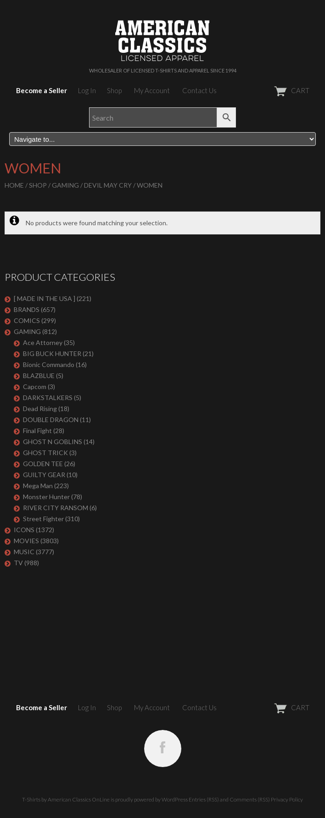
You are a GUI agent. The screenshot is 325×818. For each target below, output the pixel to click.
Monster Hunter (46, 497)
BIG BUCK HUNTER (52, 353)
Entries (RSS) (204, 799)
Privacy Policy (287, 799)
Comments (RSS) (250, 799)
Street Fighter (43, 519)
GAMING (65, 185)
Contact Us (199, 90)
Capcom (34, 386)
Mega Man (38, 486)
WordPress (175, 799)
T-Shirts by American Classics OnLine (66, 799)
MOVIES (26, 541)
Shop (114, 90)
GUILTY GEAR (44, 475)
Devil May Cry (108, 185)
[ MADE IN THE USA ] (44, 298)
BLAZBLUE (39, 375)
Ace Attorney (42, 342)
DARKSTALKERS (48, 397)
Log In (87, 90)
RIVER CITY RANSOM (55, 508)
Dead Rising (40, 408)
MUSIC (24, 552)
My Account (152, 90)
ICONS (24, 530)
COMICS (27, 320)
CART (269, 90)
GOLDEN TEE (43, 463)
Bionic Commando (48, 364)
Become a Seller (41, 90)
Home (14, 185)
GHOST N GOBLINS (52, 441)
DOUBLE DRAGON (50, 419)
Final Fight (37, 430)
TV (18, 563)
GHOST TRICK (45, 452)
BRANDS (26, 309)
